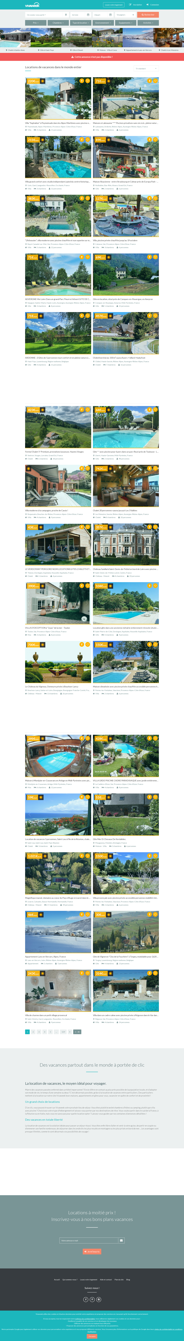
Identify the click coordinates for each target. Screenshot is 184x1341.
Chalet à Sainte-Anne (15, 50)
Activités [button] (148, 23)
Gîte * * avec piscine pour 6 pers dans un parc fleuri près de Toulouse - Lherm (127, 451)
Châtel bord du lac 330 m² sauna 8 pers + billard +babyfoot (119, 357)
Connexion (153, 4)
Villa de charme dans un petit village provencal (46, 1015)
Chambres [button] (58, 23)
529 (63, 1032)
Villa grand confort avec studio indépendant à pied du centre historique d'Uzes (60, 181)
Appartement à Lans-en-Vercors (138, 50)
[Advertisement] (173, 101)
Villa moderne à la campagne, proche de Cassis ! (46, 510)
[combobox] (125, 15)
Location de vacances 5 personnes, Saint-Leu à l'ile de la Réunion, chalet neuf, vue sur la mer (66, 839)
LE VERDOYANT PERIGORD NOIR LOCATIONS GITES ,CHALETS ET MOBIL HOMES (65, 569)
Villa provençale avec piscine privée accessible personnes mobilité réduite (126, 898)
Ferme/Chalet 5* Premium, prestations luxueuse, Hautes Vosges (54, 451)
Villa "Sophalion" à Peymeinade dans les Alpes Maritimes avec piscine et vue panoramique (65, 123)
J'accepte (92, 1336)
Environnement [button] (103, 23)
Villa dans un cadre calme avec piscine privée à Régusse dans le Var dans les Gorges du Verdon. (135, 1015)
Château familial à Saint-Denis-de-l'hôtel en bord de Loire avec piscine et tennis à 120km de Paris (136, 569)
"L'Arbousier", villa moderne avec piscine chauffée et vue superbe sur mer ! (58, 240)
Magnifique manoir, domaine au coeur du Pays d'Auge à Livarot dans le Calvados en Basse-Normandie (71, 898)
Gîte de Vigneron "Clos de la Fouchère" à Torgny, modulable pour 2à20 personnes (130, 956)
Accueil (57, 1280)
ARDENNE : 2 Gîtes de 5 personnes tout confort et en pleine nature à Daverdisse (62, 357)
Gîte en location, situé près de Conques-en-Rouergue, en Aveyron (123, 299)
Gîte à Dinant (76, 50)
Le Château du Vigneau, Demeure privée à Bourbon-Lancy (51, 686)
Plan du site (119, 1280)
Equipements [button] (125, 23)
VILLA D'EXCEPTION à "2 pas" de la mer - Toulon (47, 628)
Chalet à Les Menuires (168, 50)
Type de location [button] (81, 23)
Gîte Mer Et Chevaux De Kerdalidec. (109, 839)
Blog (128, 1280)
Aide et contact (106, 1280)
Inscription (135, 4)
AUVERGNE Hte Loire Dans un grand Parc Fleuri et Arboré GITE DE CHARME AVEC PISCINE (68, 299)
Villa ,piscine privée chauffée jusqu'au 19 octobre (115, 240)
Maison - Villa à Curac (107, 50)
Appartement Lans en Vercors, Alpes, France (45, 956)
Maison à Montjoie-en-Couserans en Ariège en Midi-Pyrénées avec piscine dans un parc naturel (68, 780)
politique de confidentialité (85, 1319)
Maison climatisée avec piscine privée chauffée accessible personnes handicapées (130, 686)
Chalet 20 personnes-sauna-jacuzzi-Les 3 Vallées (115, 510)
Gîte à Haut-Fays (46, 50)
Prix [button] (36, 23)
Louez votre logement (114, 5)
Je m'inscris (92, 1251)
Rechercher (148, 14)
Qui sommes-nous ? (69, 1280)
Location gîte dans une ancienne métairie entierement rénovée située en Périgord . (131, 628)
